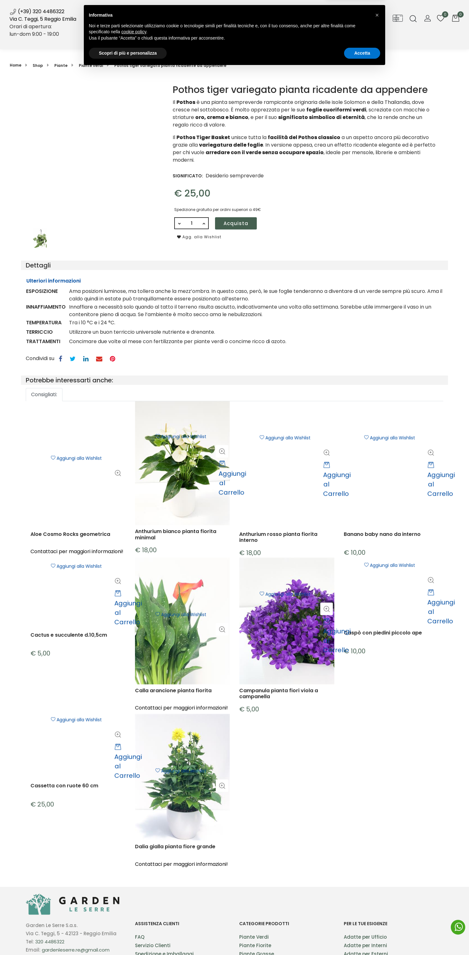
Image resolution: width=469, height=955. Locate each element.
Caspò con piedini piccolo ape (383, 646)
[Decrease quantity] (179, 223)
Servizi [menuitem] (206, 40)
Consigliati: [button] (44, 394)
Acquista (236, 223)
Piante (60, 65)
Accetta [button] (362, 937)
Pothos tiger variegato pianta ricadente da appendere (170, 65)
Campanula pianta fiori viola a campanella (278, 715)
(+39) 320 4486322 (36, 11)
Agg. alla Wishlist (199, 237)
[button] (92, 154)
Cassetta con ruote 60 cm (64, 799)
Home (15, 65)
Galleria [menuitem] (286, 40)
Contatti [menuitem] (319, 40)
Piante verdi (91, 65)
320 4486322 (49, 941)
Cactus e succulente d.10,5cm (68, 649)
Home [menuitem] (146, 40)
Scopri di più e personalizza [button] (128, 937)
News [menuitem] (236, 43)
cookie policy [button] (133, 916)
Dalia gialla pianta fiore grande (175, 868)
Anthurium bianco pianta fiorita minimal (175, 556)
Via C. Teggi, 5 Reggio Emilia (42, 19)
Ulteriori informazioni (53, 280)
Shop (174, 40)
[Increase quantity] (204, 223)
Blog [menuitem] (258, 40)
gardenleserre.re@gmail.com (76, 950)
